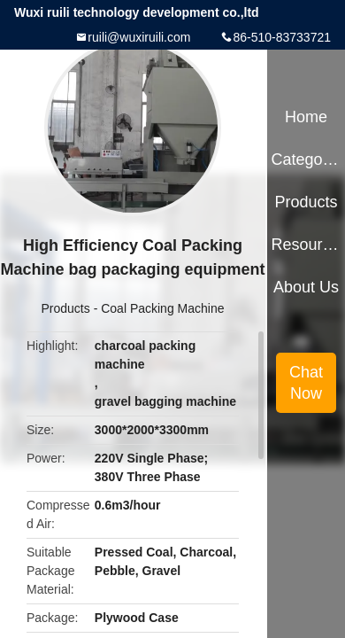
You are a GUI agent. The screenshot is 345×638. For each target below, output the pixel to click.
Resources (306, 244)
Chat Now (306, 382)
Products (66, 308)
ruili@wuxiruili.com (139, 37)
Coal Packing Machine (162, 308)
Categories (306, 159)
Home (306, 117)
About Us (306, 287)
